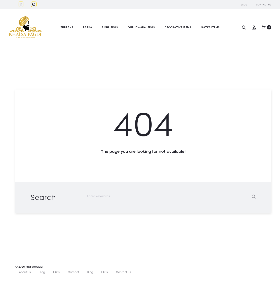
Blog (244, 4)
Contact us (123, 272)
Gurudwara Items (141, 27)
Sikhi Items (110, 27)
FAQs (56, 272)
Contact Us (263, 4)
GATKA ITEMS (210, 27)
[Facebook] (21, 4)
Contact (73, 272)
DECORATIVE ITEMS (177, 27)
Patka (87, 27)
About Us (25, 272)
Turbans (66, 27)
